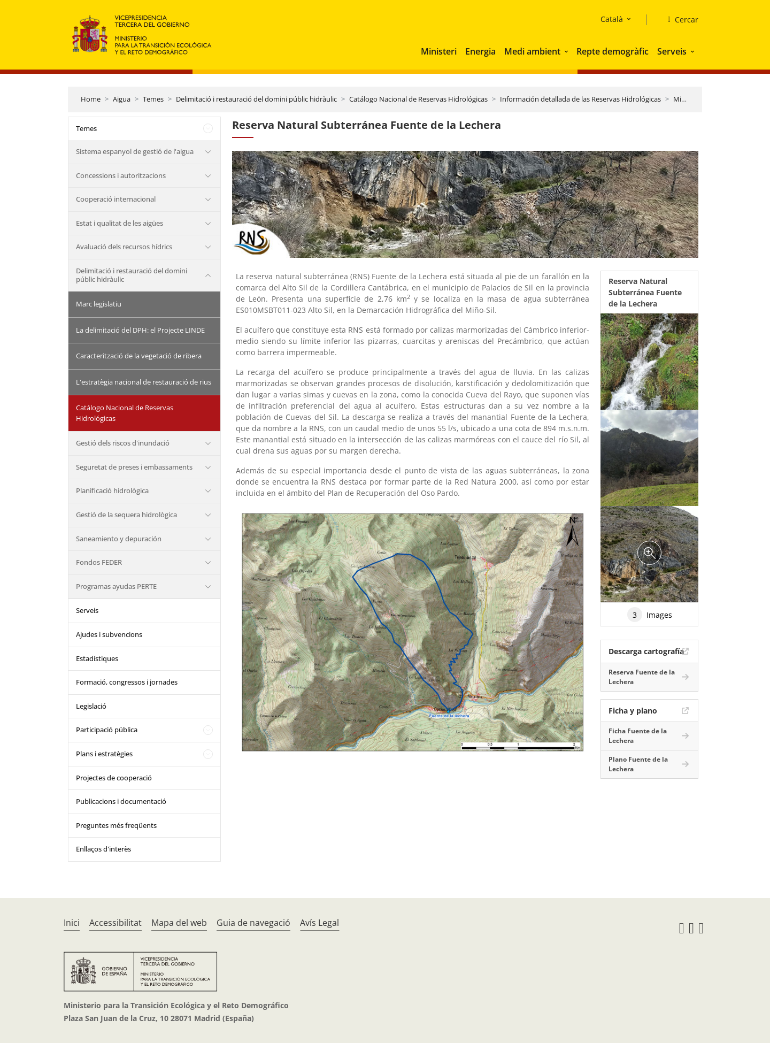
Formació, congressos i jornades (127, 682)
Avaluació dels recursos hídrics (124, 246)
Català (611, 19)
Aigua (121, 99)
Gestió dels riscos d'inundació (123, 443)
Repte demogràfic (612, 51)
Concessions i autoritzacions (121, 175)
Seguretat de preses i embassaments (134, 467)
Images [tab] (649, 614)
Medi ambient (532, 51)
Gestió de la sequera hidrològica (126, 514)
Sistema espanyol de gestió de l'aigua (135, 151)
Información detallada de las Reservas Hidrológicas (580, 99)
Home (91, 99)
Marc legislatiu (98, 304)
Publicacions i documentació (121, 801)
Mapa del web (179, 923)
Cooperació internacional (116, 199)
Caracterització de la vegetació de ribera (139, 356)
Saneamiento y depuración (118, 538)
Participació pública (106, 729)
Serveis (672, 51)
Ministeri (439, 51)
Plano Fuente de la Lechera (638, 764)
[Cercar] (678, 19)
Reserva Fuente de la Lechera (642, 677)
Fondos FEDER (99, 562)
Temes (153, 99)
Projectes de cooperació (114, 778)
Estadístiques (97, 658)
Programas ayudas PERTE (116, 586)
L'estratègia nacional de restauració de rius (143, 382)
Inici (72, 923)
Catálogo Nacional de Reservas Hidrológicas (418, 99)
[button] (567, 51)
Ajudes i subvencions (109, 634)
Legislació (91, 706)
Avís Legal (319, 923)
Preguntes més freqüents (116, 825)
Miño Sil (685, 99)
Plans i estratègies (104, 753)
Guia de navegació (253, 923)
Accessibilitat (115, 923)
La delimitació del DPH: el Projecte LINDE (140, 330)
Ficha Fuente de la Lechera (638, 735)
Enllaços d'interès (103, 849)
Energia (480, 51)
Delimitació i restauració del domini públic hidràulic (256, 99)
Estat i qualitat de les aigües (119, 223)
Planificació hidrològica (112, 490)
